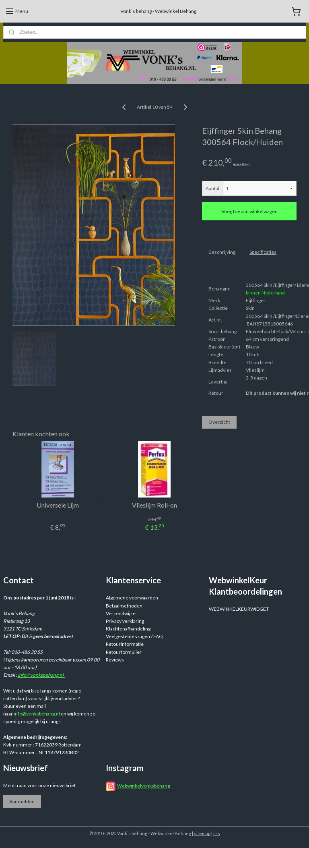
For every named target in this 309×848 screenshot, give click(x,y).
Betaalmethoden (124, 606)
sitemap (202, 833)
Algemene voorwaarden (132, 598)
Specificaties (262, 252)
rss (216, 833)
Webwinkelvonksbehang (143, 786)
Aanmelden (22, 801)
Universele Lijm (58, 505)
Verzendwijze (121, 613)
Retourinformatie (125, 644)
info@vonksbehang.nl (41, 675)
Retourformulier (124, 652)
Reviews (115, 660)
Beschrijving (221, 252)
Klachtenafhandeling (128, 629)
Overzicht (219, 422)
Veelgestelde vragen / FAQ (134, 636)
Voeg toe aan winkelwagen (249, 211)
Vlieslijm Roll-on (154, 505)
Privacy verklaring (125, 621)
